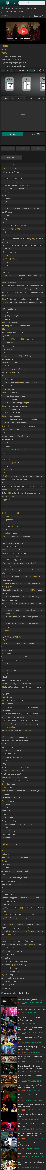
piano (12, 98)
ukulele (19, 98)
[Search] (43, 3)
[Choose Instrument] (24, 98)
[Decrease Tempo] (3, 70)
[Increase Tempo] (11, 70)
